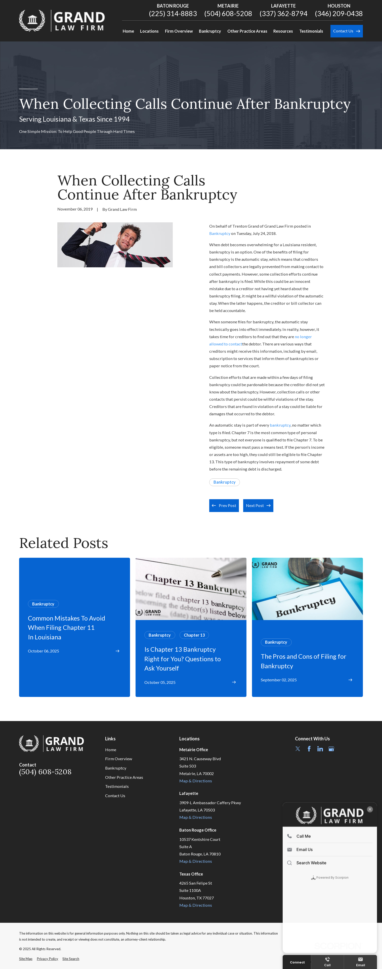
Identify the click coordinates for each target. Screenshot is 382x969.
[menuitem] (25, 959)
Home (110, 749)
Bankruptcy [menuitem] (210, 31)
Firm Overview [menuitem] (179, 31)
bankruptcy (280, 425)
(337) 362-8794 (284, 13)
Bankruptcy (219, 233)
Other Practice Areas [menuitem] (247, 31)
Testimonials (117, 786)
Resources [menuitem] (283, 31)
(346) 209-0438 (339, 13)
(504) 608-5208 (228, 13)
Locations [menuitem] (149, 31)
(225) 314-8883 (173, 13)
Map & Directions (195, 780)
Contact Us (115, 795)
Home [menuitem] (128, 31)
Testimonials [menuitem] (311, 31)
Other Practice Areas (124, 777)
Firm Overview (118, 758)
